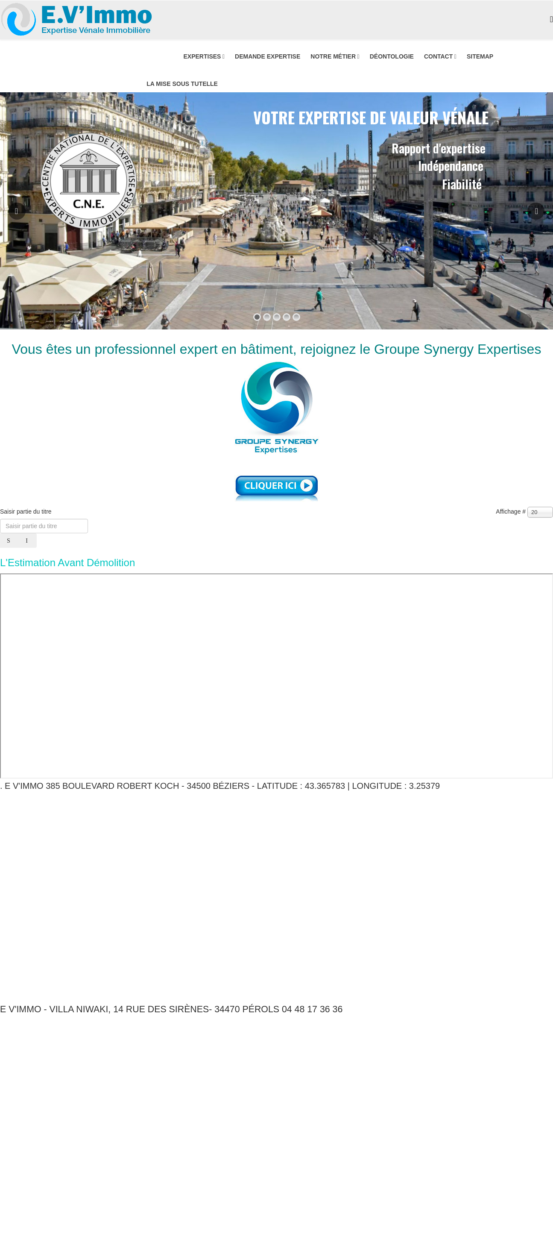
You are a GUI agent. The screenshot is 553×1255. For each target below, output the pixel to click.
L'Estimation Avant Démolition (67, 562)
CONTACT (438, 56)
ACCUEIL (159, 56)
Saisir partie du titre (26, 511)
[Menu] (551, 19)
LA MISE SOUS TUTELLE (182, 83)
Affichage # (511, 511)
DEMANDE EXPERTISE (267, 56)
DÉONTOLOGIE (392, 56)
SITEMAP (480, 56)
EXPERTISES (202, 56)
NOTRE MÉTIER (333, 56)
